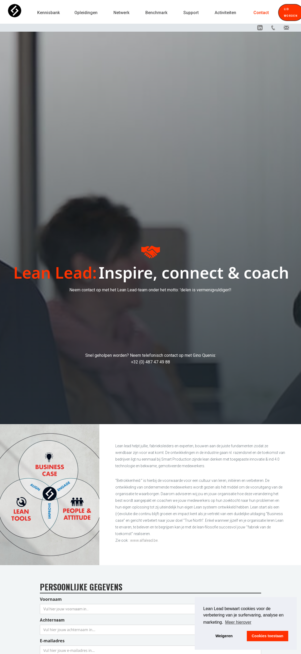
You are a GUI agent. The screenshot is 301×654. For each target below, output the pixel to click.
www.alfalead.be (144, 540)
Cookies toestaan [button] (267, 636)
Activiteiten (225, 12)
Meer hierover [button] (238, 622)
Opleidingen (85, 12)
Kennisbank (48, 12)
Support (191, 12)
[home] (20, 12)
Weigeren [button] (224, 636)
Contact (261, 12)
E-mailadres (52, 641)
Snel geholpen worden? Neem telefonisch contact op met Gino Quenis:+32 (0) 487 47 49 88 (150, 359)
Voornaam (51, 599)
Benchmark (156, 12)
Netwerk (121, 12)
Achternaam (52, 620)
